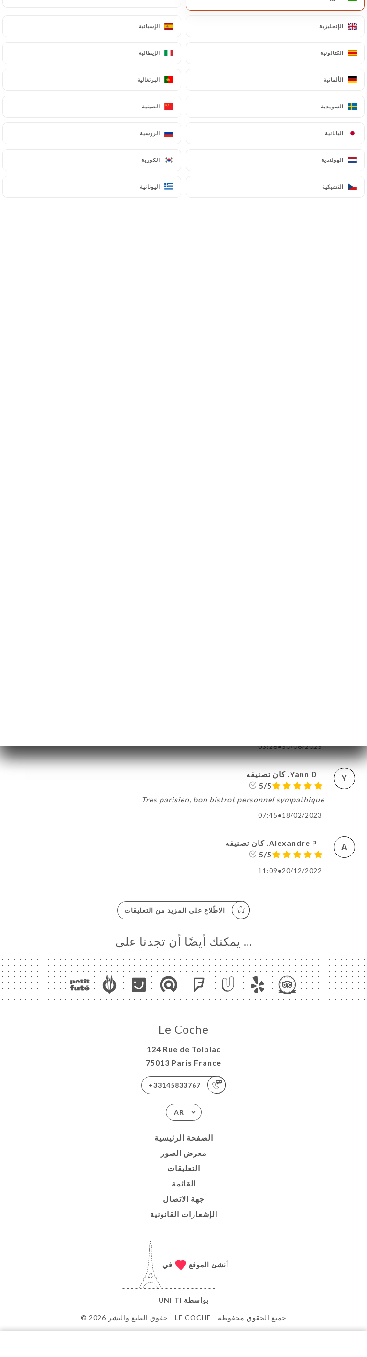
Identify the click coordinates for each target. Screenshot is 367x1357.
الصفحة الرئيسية (183, 1137)
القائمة (184, 1183)
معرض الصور (184, 1152)
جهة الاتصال (184, 1198)
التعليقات (183, 1168)
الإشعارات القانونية (183, 1213)
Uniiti (170, 1300)
